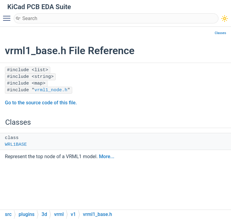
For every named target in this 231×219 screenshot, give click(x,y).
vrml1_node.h (50, 90)
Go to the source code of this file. (41, 103)
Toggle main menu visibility (8, 15)
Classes (220, 33)
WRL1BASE (16, 144)
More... (106, 156)
